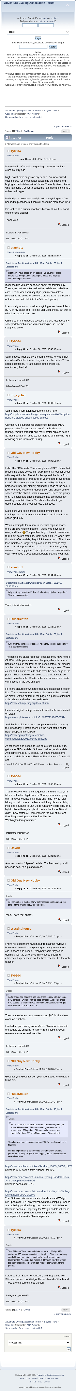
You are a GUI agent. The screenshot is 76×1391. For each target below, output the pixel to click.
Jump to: (67, 1336)
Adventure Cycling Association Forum (29, 2)
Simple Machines (52, 1378)
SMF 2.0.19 (24, 1378)
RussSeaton (19, 619)
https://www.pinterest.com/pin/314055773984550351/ (35, 717)
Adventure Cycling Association (50, 1375)
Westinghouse (21, 928)
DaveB (15, 848)
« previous (59, 126)
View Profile (13, 155)
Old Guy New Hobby (25, 452)
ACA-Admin (32, 114)
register (55, 18)
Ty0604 (16, 151)
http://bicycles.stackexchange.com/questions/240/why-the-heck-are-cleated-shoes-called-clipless (38, 416)
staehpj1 (17, 247)
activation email (47, 21)
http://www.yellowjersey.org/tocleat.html (27, 703)
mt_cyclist (18, 395)
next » (68, 126)
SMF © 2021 (37, 1378)
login (45, 18)
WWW (22, 252)
